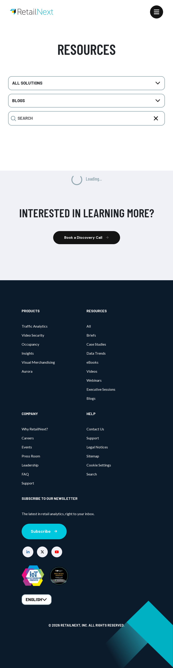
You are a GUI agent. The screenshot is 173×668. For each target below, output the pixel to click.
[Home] (31, 12)
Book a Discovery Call (86, 237)
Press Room (31, 456)
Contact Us (95, 429)
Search (91, 474)
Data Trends (96, 353)
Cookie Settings (98, 465)
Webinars (94, 380)
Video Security (33, 335)
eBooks (92, 362)
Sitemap (92, 456)
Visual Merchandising (38, 362)
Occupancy (30, 344)
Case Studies (96, 344)
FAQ (25, 474)
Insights (28, 353)
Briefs (91, 335)
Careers (28, 438)
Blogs (91, 398)
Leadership (30, 465)
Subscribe (44, 531)
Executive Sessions (100, 389)
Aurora (27, 371)
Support (28, 483)
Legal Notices (97, 447)
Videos (91, 371)
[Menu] (156, 11)
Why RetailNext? (35, 429)
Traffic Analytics (35, 326)
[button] (28, 551)
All (88, 326)
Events (27, 447)
